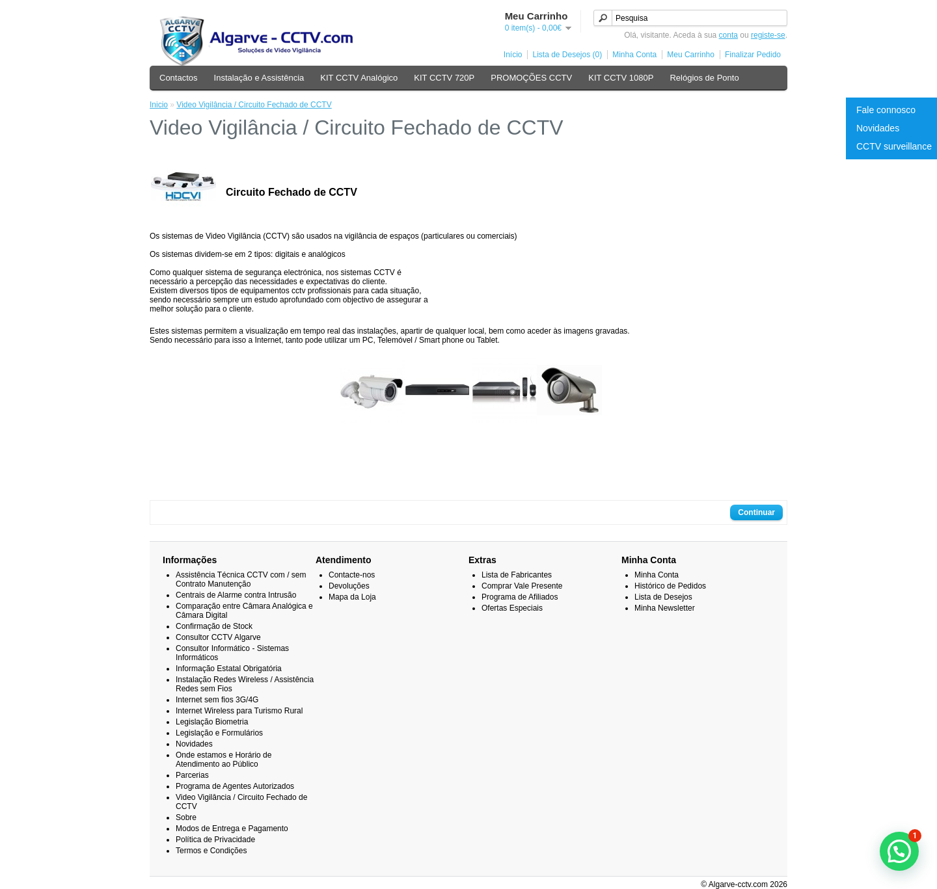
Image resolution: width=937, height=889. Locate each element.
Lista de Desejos (663, 597)
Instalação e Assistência (259, 78)
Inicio (159, 104)
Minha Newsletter (664, 608)
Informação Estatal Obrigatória (229, 668)
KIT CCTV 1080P (620, 78)
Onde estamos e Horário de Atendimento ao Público (223, 759)
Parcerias (192, 775)
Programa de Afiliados (520, 597)
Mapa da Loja (352, 597)
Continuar (756, 512)
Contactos (178, 78)
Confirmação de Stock (214, 626)
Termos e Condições (211, 850)
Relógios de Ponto (704, 78)
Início (513, 54)
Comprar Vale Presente (522, 585)
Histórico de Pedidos (670, 585)
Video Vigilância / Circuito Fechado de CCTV (253, 104)
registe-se (768, 35)
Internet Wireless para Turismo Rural (239, 710)
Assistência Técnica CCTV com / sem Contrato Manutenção (241, 579)
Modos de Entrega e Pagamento (232, 828)
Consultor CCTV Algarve (218, 637)
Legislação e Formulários (219, 732)
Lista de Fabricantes (517, 574)
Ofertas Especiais (512, 608)
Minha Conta (634, 54)
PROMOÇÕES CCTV (531, 78)
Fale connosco (886, 110)
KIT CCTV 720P (444, 78)
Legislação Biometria (212, 721)
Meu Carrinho (690, 54)
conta (728, 35)
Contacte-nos (352, 574)
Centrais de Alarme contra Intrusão (236, 595)
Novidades (877, 128)
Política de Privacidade (215, 839)
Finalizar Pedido (753, 54)
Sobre (186, 817)
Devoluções (349, 585)
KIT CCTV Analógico (359, 78)
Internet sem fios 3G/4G (217, 699)
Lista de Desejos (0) (567, 54)
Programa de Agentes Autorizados (235, 786)
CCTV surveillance (894, 146)
